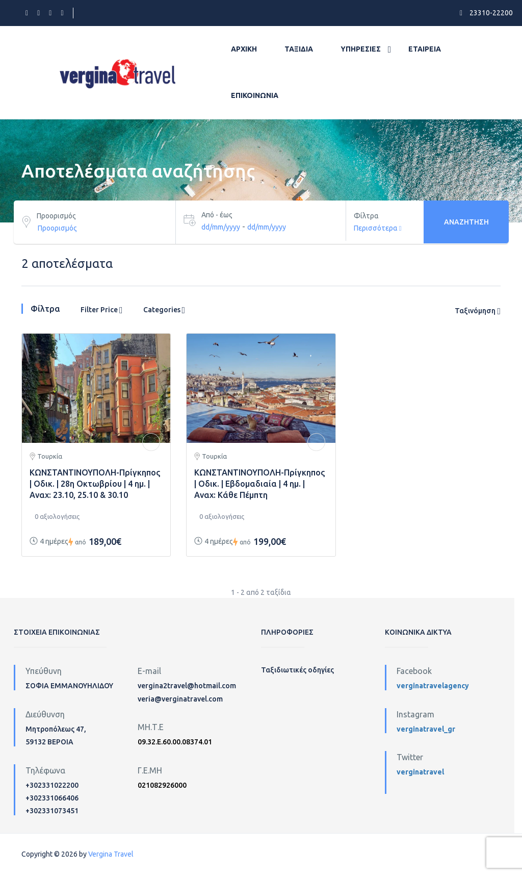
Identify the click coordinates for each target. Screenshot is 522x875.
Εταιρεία (424, 49)
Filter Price (102, 310)
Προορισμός (56, 216)
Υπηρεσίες (361, 49)
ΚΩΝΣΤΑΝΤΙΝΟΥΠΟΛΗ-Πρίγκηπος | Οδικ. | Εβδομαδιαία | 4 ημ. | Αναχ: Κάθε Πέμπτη (259, 483)
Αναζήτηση (466, 222)
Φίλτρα (366, 216)
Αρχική (244, 49)
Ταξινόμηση (478, 311)
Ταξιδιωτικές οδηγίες (297, 670)
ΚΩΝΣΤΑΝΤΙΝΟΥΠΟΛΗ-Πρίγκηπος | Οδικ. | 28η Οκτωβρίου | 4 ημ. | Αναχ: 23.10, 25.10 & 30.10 (95, 483)
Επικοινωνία (254, 95)
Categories (164, 310)
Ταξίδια (298, 49)
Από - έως (216, 215)
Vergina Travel (111, 854)
